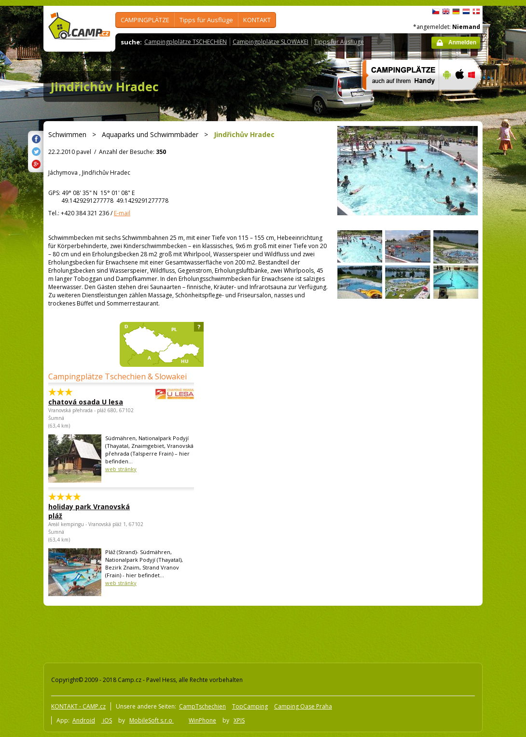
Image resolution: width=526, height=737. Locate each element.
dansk (476, 11)
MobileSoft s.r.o (151, 720)
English (446, 11)
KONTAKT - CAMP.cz (78, 706)
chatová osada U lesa (94, 401)
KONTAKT (257, 19)
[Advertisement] (216, 632)
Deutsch (456, 11)
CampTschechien (202, 706)
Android (83, 720)
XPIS (239, 720)
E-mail (122, 213)
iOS (106, 720)
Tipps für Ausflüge (206, 19)
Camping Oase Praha (303, 706)
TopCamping (250, 706)
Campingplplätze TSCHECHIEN (185, 42)
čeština (436, 11)
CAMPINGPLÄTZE (145, 19)
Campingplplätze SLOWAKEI (270, 42)
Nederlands (466, 11)
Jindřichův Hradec (105, 86)
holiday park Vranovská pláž (89, 511)
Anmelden (462, 42)
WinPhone (202, 720)
